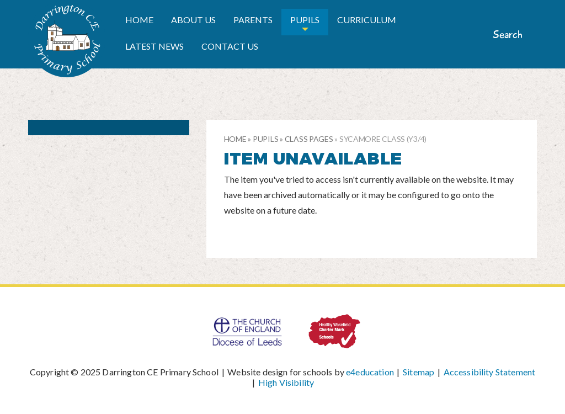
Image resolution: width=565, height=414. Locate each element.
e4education (370, 372)
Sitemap (418, 372)
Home (235, 139)
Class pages (309, 139)
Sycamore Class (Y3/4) (383, 139)
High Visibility (286, 382)
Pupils (265, 139)
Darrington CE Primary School (66, 38)
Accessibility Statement (490, 372)
